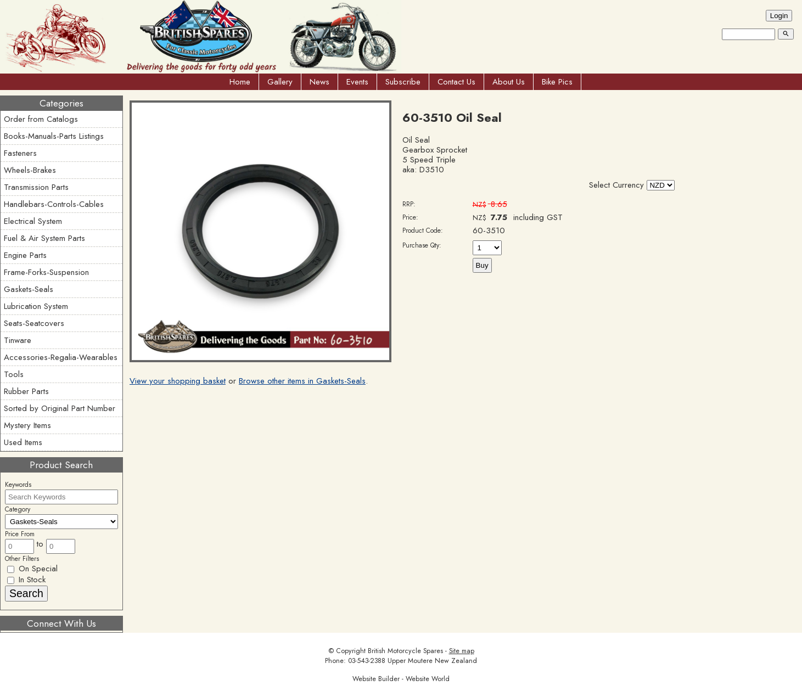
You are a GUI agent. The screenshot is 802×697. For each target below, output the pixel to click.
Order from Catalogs (41, 119)
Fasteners (20, 153)
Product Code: (422, 230)
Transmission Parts (36, 187)
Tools (14, 374)
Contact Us (456, 82)
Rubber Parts (26, 391)
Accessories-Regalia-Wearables (60, 357)
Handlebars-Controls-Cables (54, 204)
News (319, 82)
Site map (461, 651)
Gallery (280, 82)
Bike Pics (557, 82)
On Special (32, 569)
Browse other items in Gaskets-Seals (302, 381)
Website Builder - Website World (401, 679)
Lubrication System (36, 306)
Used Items (23, 442)
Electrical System (33, 221)
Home (239, 82)
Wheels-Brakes (30, 170)
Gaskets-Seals (28, 289)
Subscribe (402, 82)
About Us (508, 82)
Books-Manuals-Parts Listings (54, 136)
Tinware (17, 340)
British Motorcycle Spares (405, 651)
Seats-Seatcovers (34, 323)
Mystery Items (27, 425)
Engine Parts (25, 255)
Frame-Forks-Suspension (46, 272)
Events (357, 82)
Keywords (18, 485)
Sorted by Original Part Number (59, 408)
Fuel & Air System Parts (44, 238)
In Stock (26, 580)
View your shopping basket (178, 381)
